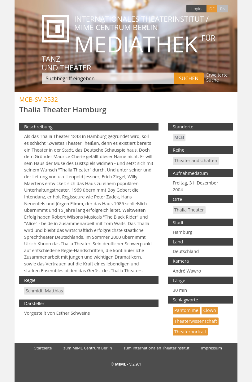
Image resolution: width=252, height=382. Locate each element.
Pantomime (186, 310)
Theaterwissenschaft (195, 321)
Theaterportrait (190, 332)
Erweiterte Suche (217, 78)
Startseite (43, 348)
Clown (209, 310)
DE (212, 8)
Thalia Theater (189, 210)
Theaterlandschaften (195, 160)
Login (196, 8)
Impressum (211, 348)
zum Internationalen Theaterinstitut (156, 348)
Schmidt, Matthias (44, 291)
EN (222, 8)
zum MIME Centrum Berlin (87, 348)
